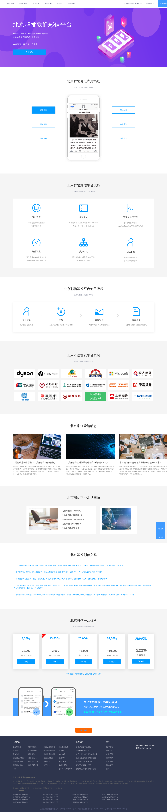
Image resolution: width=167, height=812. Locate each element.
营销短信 (16, 754)
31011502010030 (119, 809)
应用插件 (109, 758)
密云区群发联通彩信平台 (50, 802)
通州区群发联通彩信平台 (20, 799)
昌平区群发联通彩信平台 (80, 799)
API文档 (109, 750)
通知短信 (16, 750)
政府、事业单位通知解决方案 (86, 754)
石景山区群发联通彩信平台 (21, 797)
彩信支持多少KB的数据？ (71, 524)
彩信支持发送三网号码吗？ (72, 511)
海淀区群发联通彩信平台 (50, 797)
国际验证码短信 (18, 758)
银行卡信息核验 (49, 754)
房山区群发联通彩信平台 (110, 797)
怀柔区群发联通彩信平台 (20, 802)
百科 (107, 769)
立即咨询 (29, 52)
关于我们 (71, 3)
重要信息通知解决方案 (84, 761)
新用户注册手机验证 (83, 747)
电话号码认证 (33, 765)
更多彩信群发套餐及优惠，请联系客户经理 (83, 674)
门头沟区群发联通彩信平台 (80, 797)
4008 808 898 (137, 3)
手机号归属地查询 (65, 769)
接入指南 (109, 747)
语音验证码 (32, 758)
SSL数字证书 (63, 747)
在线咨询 (160, 529)
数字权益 (62, 750)
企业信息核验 (48, 758)
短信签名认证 (33, 761)
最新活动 (10, 3)
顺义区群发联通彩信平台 (50, 799)
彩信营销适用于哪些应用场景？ (74, 519)
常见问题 (109, 761)
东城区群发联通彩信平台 (20, 794)
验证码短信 (17, 747)
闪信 (14, 769)
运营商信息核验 (49, 750)
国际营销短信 (18, 765)
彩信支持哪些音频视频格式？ (73, 515)
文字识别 (47, 765)
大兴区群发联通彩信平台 (110, 799)
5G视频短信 (32, 750)
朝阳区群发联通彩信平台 (80, 794)
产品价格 (48, 3)
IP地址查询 (63, 765)
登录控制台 (150, 3)
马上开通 (83, 730)
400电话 (62, 754)
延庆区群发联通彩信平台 (80, 802)
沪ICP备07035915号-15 (68, 809)
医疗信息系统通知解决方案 (86, 758)
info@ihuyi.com (147, 748)
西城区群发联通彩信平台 (50, 794)
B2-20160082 (98, 809)
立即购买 (26, 662)
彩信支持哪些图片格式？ (71, 528)
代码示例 (109, 754)
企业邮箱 (62, 758)
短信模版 (109, 765)
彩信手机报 (32, 747)
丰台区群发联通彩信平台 (110, 794)
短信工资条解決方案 (83, 765)
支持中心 (60, 3)
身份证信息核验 (49, 747)
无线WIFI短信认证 (82, 750)
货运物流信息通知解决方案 (86, 769)
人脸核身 (47, 761)
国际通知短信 (18, 761)
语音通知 (31, 754)
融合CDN (62, 761)
